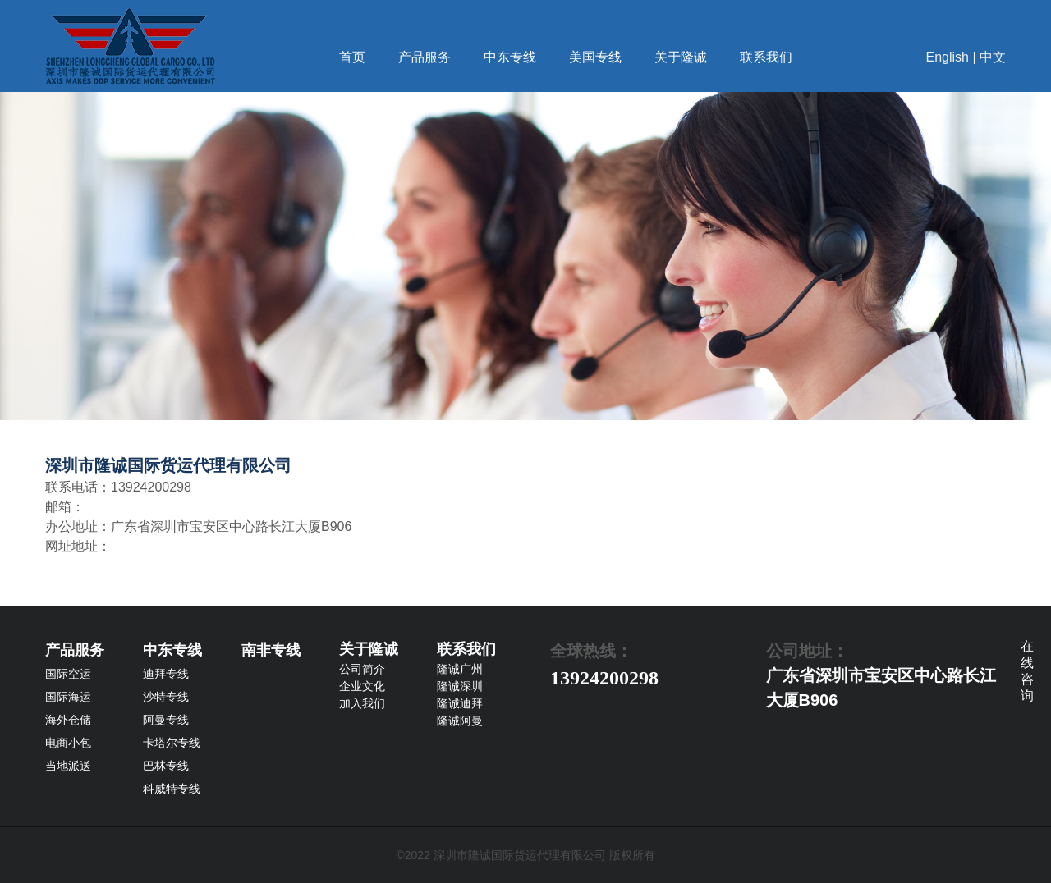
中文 (993, 57)
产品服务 (424, 57)
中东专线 (510, 57)
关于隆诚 (680, 57)
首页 (352, 57)
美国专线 (595, 57)
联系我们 (766, 57)
